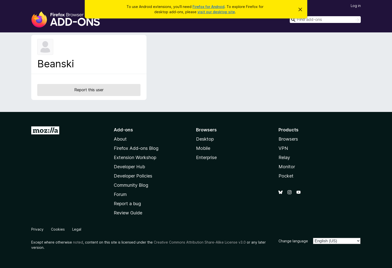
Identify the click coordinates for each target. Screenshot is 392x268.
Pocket (286, 176)
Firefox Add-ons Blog (136, 148)
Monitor (286, 166)
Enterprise (206, 157)
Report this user (89, 89)
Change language (293, 241)
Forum (120, 194)
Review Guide (128, 212)
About (120, 139)
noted (78, 242)
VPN (283, 148)
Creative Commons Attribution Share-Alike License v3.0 (200, 242)
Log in (356, 5)
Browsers (288, 139)
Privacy (37, 229)
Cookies (58, 229)
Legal (76, 229)
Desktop (205, 139)
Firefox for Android (208, 6)
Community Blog (131, 185)
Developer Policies (133, 176)
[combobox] (325, 19)
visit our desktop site (216, 12)
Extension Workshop (135, 157)
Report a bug (127, 203)
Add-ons (123, 129)
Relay (284, 157)
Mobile (203, 148)
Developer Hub (129, 166)
